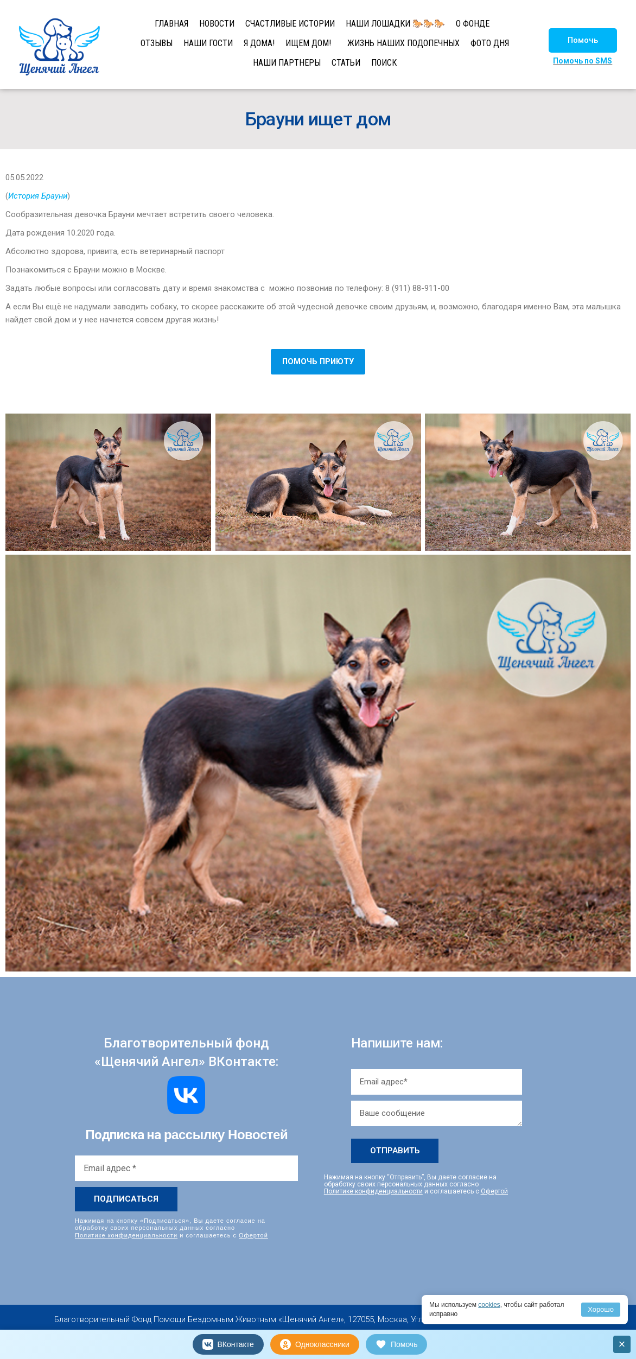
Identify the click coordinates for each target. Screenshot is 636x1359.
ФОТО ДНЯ (489, 43)
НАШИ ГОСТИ (208, 43)
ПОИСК (384, 63)
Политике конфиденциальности (126, 1234)
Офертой (253, 1234)
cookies (489, 1305)
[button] (583, 40)
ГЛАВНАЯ (171, 23)
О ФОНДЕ (472, 23)
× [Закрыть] (622, 1344)
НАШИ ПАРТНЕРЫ (287, 63)
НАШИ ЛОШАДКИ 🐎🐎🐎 (395, 23)
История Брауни (37, 196)
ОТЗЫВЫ (157, 43)
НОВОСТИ (216, 23)
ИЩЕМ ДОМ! (308, 43)
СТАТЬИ (346, 63)
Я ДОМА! (259, 43)
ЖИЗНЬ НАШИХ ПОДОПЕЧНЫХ (403, 43)
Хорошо (601, 1309)
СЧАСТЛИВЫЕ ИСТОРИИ (290, 23)
